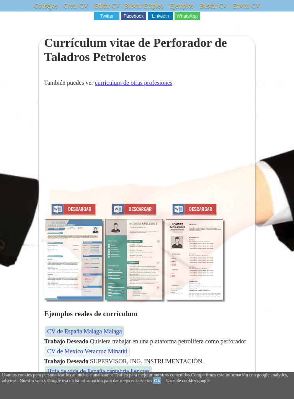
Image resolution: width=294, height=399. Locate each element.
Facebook (134, 16)
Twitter (106, 16)
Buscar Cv (212, 5)
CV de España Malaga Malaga (84, 331)
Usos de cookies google (188, 380)
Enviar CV (244, 5)
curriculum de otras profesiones (133, 82)
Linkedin (160, 16)
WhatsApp (187, 16)
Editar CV (108, 5)
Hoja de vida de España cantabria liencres (98, 371)
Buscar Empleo (143, 5)
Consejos (47, 5)
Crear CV (77, 5)
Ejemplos (181, 5)
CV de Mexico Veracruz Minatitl (87, 351)
